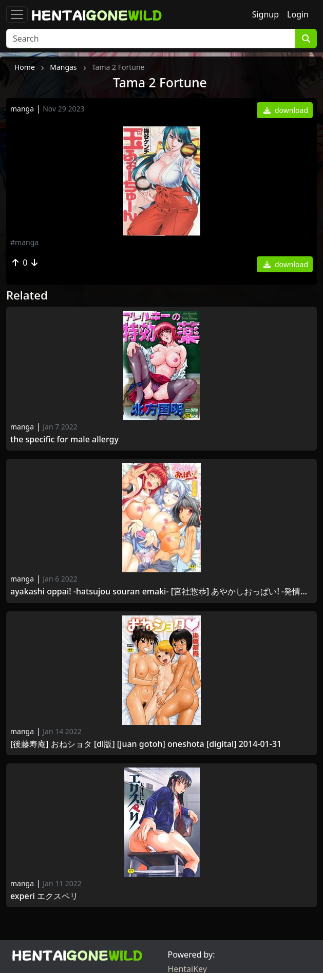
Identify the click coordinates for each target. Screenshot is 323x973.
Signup (265, 14)
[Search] (150, 38)
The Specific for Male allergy (64, 439)
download (285, 110)
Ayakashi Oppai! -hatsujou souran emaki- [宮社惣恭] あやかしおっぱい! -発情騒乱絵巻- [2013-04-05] (161, 591)
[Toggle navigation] (17, 14)
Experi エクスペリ (44, 896)
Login (298, 14)
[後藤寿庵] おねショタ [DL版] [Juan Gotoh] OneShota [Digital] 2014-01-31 (148, 744)
